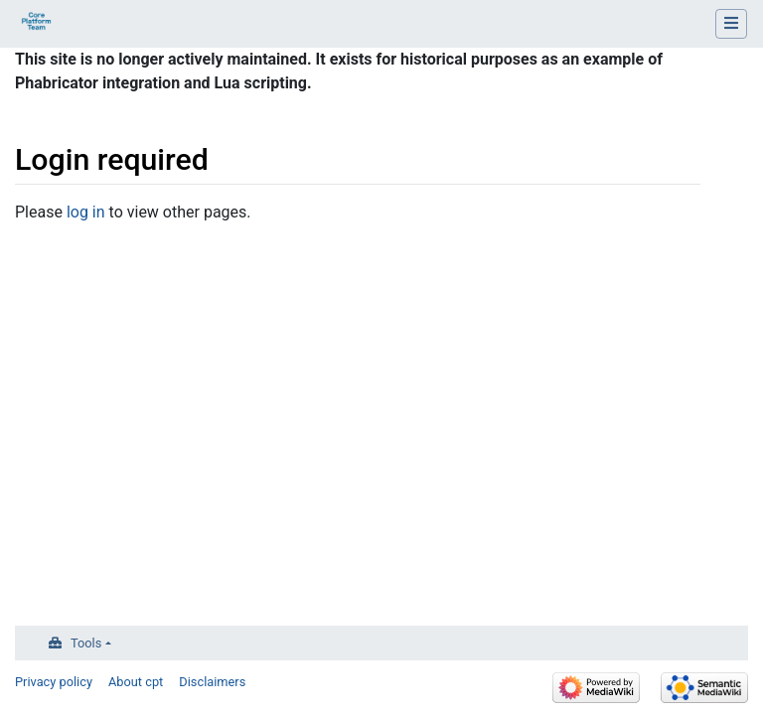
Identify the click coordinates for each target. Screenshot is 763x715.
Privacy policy (53, 681)
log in (86, 212)
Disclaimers (212, 681)
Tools (86, 643)
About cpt (135, 681)
